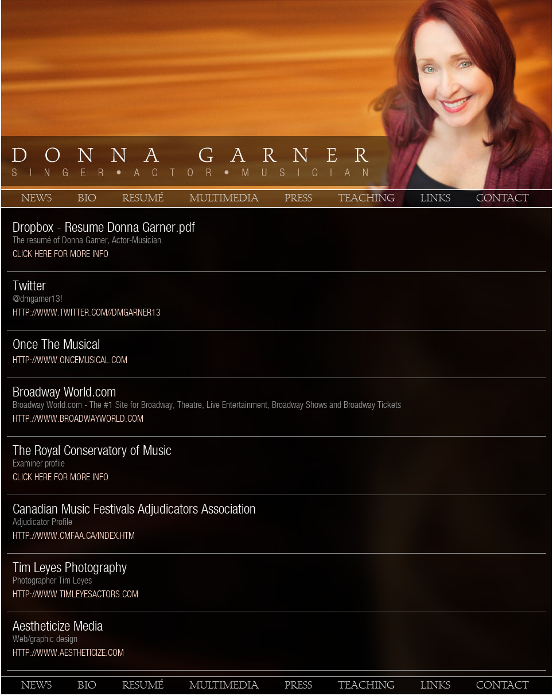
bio (86, 198)
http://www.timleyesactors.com (75, 594)
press (298, 198)
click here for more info (60, 253)
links (435, 198)
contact (502, 198)
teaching (366, 198)
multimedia (224, 198)
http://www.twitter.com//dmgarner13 (87, 312)
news (36, 198)
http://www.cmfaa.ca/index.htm (74, 535)
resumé (142, 198)
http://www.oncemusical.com (70, 360)
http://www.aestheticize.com (68, 652)
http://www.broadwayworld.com (78, 418)
